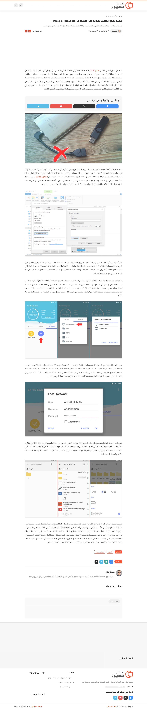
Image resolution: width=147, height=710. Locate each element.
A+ (29, 31)
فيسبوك (79, 5)
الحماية (71, 5)
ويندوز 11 (87, 5)
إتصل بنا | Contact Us (66, 682)
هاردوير (30, 5)
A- (26, 31)
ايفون (44, 5)
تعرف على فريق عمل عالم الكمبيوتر (61, 677)
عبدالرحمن (114, 31)
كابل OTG (95, 70)
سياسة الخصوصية (67, 686)
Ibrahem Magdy (37, 706)
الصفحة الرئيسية (117, 16)
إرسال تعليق (114, 601)
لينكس (64, 5)
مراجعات (38, 5)
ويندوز (94, 5)
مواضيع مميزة (100, 552)
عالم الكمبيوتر (111, 706)
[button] (111, 562)
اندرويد (51, 5)
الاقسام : (130, 686)
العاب (57, 5)
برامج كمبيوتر (103, 5)
